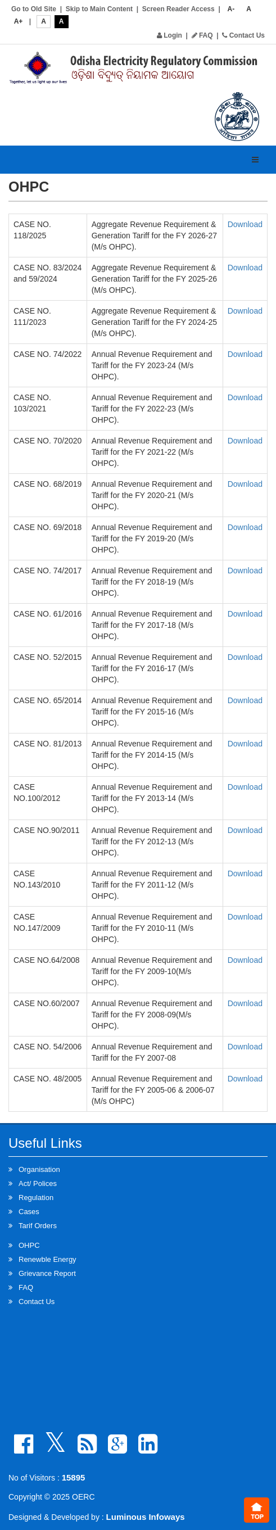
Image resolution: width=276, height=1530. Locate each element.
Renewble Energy (47, 1259)
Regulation (36, 1197)
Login (169, 35)
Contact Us (243, 35)
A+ (18, 21)
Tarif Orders (38, 1225)
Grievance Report (47, 1273)
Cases (29, 1211)
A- (231, 9)
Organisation (39, 1169)
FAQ (202, 35)
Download (245, 224)
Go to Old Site (33, 9)
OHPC (29, 1245)
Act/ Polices (38, 1183)
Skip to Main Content (99, 9)
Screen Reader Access (178, 9)
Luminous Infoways (145, 1517)
